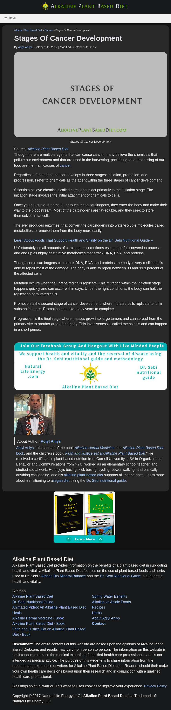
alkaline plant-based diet (83, 475)
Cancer (49, 30)
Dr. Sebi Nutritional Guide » (131, 240)
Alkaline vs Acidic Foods (111, 602)
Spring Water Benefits (109, 596)
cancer (65, 165)
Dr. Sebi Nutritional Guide (120, 576)
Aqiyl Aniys (25, 47)
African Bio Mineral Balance (63, 576)
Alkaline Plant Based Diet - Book (38, 624)
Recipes (98, 607)
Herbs (97, 613)
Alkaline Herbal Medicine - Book (38, 618)
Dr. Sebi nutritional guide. (106, 480)
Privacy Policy (155, 686)
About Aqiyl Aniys (106, 618)
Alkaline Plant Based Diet (28, 30)
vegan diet (61, 480)
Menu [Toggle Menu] (10, 18)
